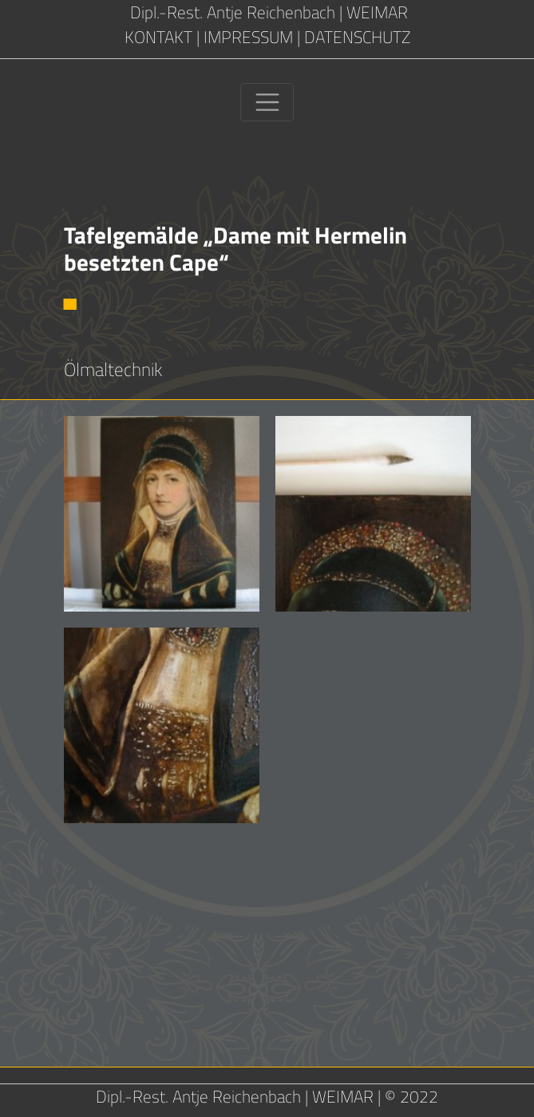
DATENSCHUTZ (357, 37)
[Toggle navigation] (267, 102)
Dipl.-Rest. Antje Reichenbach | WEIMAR (267, 12)
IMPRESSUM (248, 37)
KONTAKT (158, 37)
